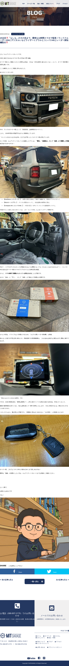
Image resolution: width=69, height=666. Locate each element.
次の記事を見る (62, 580)
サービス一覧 (31, 3)
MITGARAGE (32, 663)
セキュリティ (41, 638)
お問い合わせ (41, 647)
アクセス (65, 3)
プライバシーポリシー (55, 647)
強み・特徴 (40, 3)
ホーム (39, 636)
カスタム (57, 636)
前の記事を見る (6, 580)
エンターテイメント (43, 643)
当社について (50, 3)
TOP (23, 3)
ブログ (58, 3)
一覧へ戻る (35, 581)
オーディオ (48, 636)
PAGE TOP (65, 631)
